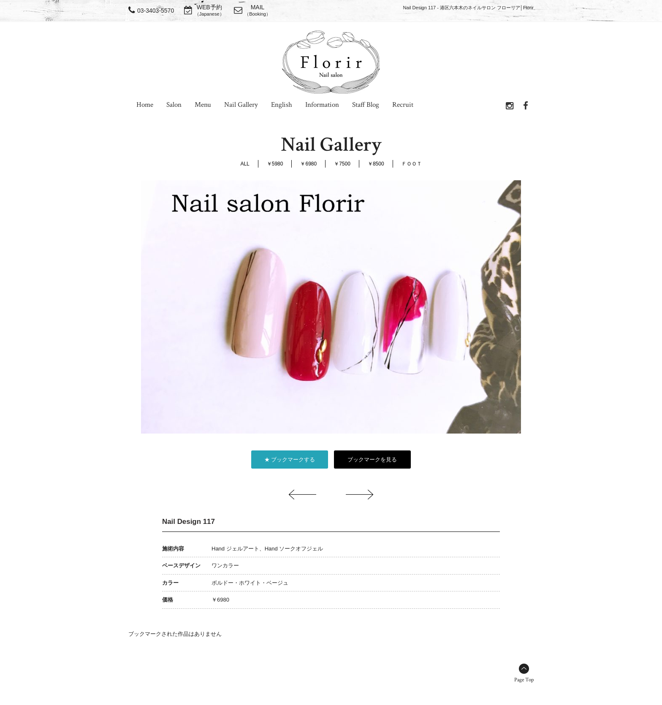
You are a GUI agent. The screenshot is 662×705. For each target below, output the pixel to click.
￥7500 (342, 164)
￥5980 (275, 164)
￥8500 (376, 164)
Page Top (524, 679)
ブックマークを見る (372, 459)
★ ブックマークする (289, 459)
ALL (244, 164)
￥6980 (308, 164)
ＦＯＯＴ (412, 164)
